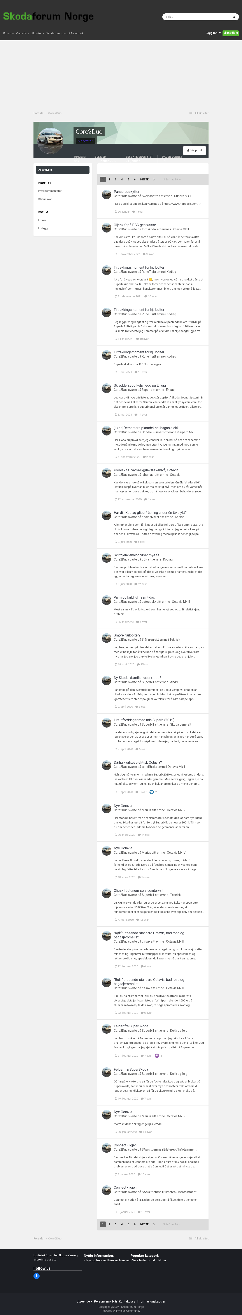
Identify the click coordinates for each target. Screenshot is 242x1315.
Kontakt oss (127, 1301)
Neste (144, 179)
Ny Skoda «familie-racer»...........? (137, 678)
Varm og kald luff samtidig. (134, 597)
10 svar (150, 296)
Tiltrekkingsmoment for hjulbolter (139, 267)
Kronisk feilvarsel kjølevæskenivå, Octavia (146, 470)
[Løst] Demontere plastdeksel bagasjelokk (146, 428)
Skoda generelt (180, 724)
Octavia (175, 474)
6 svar (146, 966)
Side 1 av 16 (172, 179)
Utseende (84, 1301)
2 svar (148, 456)
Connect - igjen (125, 1145)
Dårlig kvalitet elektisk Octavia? (138, 762)
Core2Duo (121, 196)
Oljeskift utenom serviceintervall (138, 890)
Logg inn (213, 34)
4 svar (149, 499)
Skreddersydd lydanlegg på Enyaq (140, 385)
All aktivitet (45, 169)
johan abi (148, 474)
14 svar (141, 414)
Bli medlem (230, 34)
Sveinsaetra (150, 196)
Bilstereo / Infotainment (179, 1149)
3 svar (148, 254)
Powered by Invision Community (121, 1310)
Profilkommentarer (49, 190)
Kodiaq (171, 271)
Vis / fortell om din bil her (149, 1260)
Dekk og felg (178, 1030)
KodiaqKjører (150, 517)
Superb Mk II (182, 196)
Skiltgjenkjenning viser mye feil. (138, 555)
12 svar (140, 584)
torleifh (147, 767)
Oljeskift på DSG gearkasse (135, 225)
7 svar (146, 1055)
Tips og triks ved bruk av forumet (108, 1260)
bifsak (146, 941)
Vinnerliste (22, 34)
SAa (145, 1149)
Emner (42, 220)
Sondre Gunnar (152, 432)
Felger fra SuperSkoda (131, 1026)
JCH (144, 559)
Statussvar (45, 199)
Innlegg (43, 228)
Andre (174, 682)
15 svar (143, 664)
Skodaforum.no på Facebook (65, 34)
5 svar (139, 541)
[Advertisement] (121, 74)
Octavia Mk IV (176, 810)
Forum (8, 34)
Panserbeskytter (126, 192)
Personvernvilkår (105, 1301)
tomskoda (149, 229)
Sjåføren (148, 639)
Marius (146, 810)
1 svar (137, 211)
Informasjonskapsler (151, 1301)
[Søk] (179, 17)
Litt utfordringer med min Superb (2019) (144, 720)
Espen (146, 389)
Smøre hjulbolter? (127, 635)
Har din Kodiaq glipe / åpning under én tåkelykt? (150, 513)
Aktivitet (37, 34)
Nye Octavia (123, 806)
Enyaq (170, 389)
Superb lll (148, 682)
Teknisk (175, 639)
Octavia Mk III (180, 229)
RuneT (146, 271)
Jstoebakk (149, 601)
